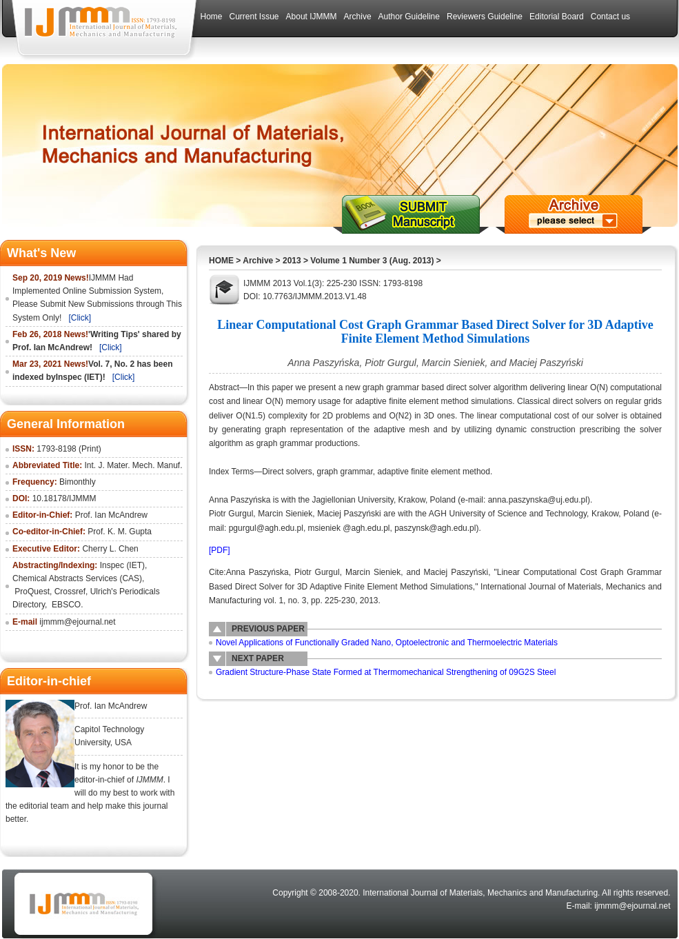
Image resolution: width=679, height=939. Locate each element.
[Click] (79, 318)
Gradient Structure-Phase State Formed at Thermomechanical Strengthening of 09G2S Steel (386, 672)
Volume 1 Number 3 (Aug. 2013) (372, 260)
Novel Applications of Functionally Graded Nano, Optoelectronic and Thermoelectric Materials (387, 642)
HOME (221, 260)
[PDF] (219, 550)
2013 (292, 260)
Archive (258, 260)
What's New (41, 253)
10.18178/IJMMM (64, 498)
